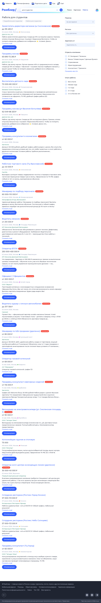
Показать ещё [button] (7, 43)
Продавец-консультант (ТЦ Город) (18, 546)
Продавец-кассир (10, 54)
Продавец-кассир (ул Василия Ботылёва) (21, 109)
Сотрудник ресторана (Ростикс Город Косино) (24, 495)
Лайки (29, 590)
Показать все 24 (71, 71)
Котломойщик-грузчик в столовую (18, 440)
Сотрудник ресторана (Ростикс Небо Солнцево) (25, 520)
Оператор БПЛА (10, 248)
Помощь (21, 587)
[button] (32, 40)
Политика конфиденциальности (13, 590)
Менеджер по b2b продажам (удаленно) (21, 331)
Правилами (66, 601)
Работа (85, 10)
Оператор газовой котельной (16, 359)
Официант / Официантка (13, 276)
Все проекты (45, 590)
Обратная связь (31, 587)
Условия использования (47, 587)
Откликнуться (9, 47)
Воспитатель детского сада (15, 81)
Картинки (77, 10)
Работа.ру (96, 601)
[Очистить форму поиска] (57, 10)
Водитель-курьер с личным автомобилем (21, 304)
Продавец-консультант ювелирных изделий (23, 382)
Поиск (69, 10)
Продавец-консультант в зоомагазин (19, 136)
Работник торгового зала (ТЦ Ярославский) (23, 164)
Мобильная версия (9, 587)
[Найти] (61, 10)
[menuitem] (7, 3)
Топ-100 (36, 590)
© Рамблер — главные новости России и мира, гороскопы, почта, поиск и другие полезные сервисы (38, 584)
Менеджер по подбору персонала (18, 191)
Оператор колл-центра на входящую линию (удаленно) (28, 465)
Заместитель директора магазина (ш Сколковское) (26, 26)
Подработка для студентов (13, 21)
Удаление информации (66, 587)
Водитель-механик (11, 219)
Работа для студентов (33, 21)
